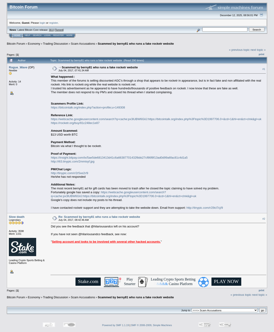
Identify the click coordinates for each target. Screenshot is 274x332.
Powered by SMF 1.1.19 (115, 325)
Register (58, 35)
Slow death (17, 217)
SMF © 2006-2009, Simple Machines (151, 325)
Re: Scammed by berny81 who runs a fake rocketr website (99, 217)
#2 (263, 218)
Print (261, 54)
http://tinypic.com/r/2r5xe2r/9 (69, 173)
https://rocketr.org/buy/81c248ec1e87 (75, 123)
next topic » (258, 49)
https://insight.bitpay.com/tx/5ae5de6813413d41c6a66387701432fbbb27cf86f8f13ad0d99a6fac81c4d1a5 (119, 157)
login (42, 22)
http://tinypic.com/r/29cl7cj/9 (204, 207)
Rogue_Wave (18, 67)
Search (37, 35)
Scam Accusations (83, 43)
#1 (263, 69)
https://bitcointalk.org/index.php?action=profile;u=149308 (88, 107)
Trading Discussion (55, 43)
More (69, 35)
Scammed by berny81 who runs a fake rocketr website (136, 43)
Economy (34, 43)
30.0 (51, 29)
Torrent (59, 29)
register (53, 22)
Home (17, 35)
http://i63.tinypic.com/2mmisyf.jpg (72, 161)
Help (27, 35)
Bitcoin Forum (16, 43)
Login (47, 35)
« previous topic (239, 49)
